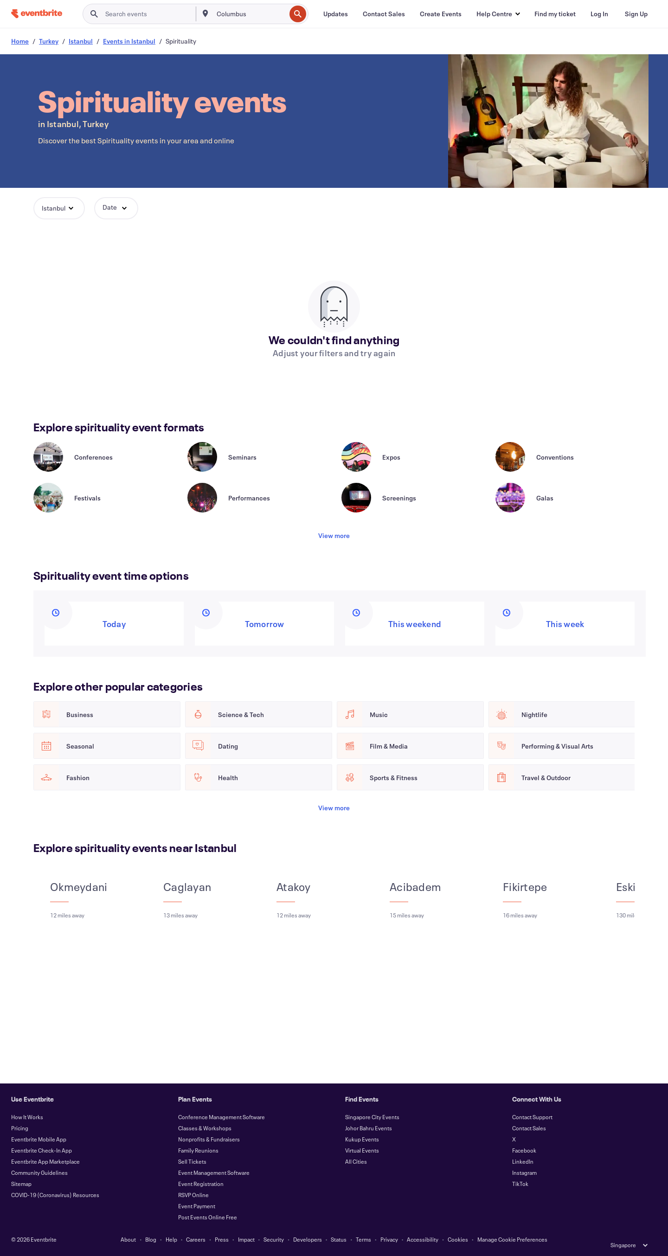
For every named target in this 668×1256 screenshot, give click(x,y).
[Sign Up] (636, 14)
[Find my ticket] (555, 14)
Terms (363, 1239)
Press (222, 1239)
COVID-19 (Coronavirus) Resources (55, 1194)
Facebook (524, 1150)
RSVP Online (193, 1194)
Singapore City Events (372, 1117)
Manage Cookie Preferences (512, 1239)
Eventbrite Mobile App (38, 1139)
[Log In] (599, 14)
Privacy (389, 1239)
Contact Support (532, 1117)
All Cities (356, 1161)
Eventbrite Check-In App (41, 1150)
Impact (246, 1239)
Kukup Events (362, 1139)
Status (339, 1239)
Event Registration (201, 1183)
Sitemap (21, 1183)
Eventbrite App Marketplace (45, 1161)
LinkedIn (522, 1161)
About (128, 1239)
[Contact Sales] (383, 14)
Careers (196, 1239)
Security (273, 1239)
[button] (498, 14)
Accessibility (422, 1239)
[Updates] (335, 14)
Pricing (19, 1128)
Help (171, 1239)
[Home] (36, 13)
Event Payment (196, 1206)
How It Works (27, 1117)
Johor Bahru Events (368, 1128)
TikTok (520, 1183)
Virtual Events (362, 1150)
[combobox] (250, 14)
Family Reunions (198, 1150)
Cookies (458, 1239)
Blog (150, 1239)
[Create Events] (440, 14)
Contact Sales (529, 1128)
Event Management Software (214, 1172)
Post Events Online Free (207, 1217)
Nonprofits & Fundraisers (209, 1139)
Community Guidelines (39, 1172)
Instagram (524, 1172)
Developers (307, 1239)
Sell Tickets (192, 1161)
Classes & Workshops (204, 1128)
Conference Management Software (221, 1117)
